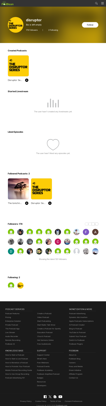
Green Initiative (75, 370)
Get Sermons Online (45, 340)
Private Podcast (11, 325)
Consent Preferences (58, 401)
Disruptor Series (15, 80)
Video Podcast (42, 317)
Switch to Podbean (76, 340)
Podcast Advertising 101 (14, 378)
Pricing (8, 317)
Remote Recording (12, 340)
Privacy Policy (13, 401)
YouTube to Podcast (77, 332)
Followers (31, 30)
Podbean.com (91, 401)
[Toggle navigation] (102, 3)
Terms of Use (41, 401)
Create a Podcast (43, 313)
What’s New (41, 359)
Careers (72, 363)
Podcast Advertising (76, 313)
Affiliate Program (75, 374)
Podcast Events (43, 366)
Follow (90, 25)
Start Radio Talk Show (45, 325)
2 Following (52, 30)
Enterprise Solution (12, 321)
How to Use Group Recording (16, 374)
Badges (40, 378)
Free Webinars (42, 363)
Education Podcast (44, 332)
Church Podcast (43, 336)
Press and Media (75, 366)
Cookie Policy (27, 401)
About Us (72, 355)
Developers (41, 386)
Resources (41, 382)
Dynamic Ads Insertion (77, 317)
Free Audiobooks (43, 344)
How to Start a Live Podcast (16, 359)
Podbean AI (9, 344)
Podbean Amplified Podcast (47, 374)
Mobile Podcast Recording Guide (17, 370)
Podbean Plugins (75, 344)
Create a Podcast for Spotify (48, 329)
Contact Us (73, 378)
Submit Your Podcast (77, 336)
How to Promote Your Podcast (16, 366)
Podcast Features (12, 313)
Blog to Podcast (75, 329)
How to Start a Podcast (14, 355)
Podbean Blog (74, 359)
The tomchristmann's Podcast (15, 203)
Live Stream (9, 332)
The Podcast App (11, 329)
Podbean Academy (44, 370)
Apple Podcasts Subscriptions (80, 321)
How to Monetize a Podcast (15, 363)
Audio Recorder (11, 336)
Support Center (43, 355)
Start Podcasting (43, 321)
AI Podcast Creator (76, 325)
